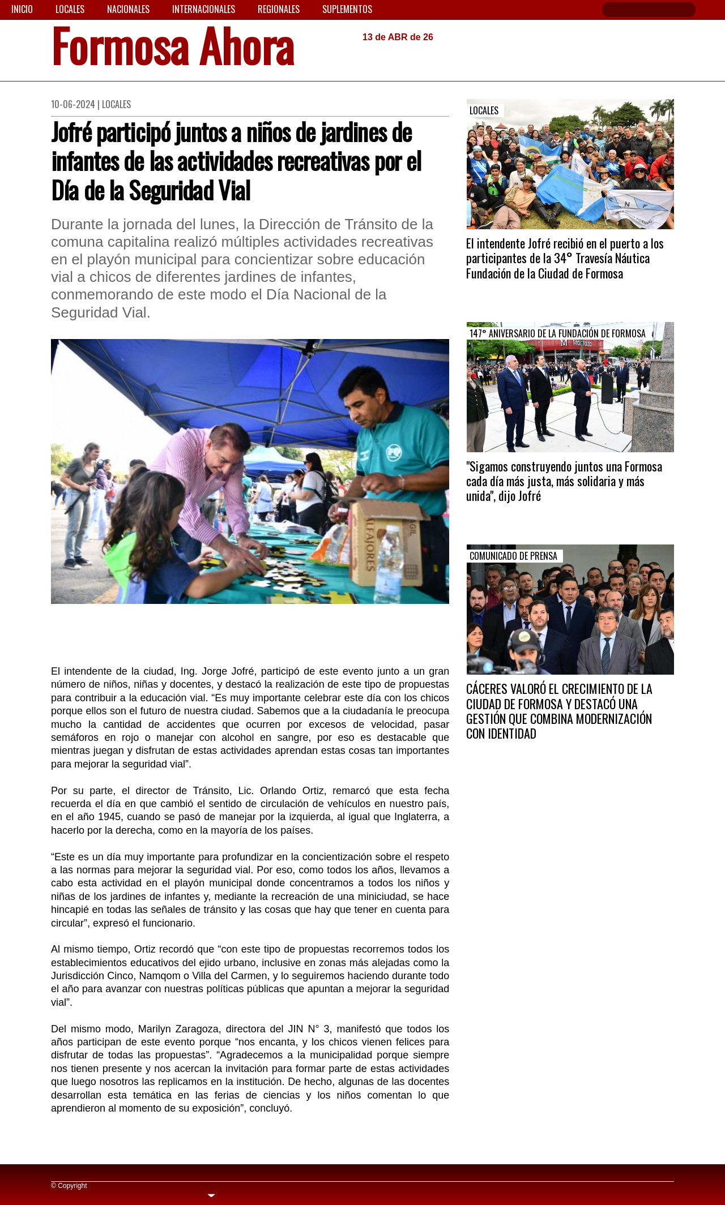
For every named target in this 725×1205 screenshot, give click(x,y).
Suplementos (347, 9)
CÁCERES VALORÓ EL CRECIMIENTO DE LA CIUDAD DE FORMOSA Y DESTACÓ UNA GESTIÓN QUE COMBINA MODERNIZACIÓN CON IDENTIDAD (559, 710)
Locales (70, 9)
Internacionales (203, 9)
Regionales (279, 9)
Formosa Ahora (172, 49)
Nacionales (128, 9)
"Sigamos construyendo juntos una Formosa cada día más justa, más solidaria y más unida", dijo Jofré (564, 481)
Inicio (22, 9)
